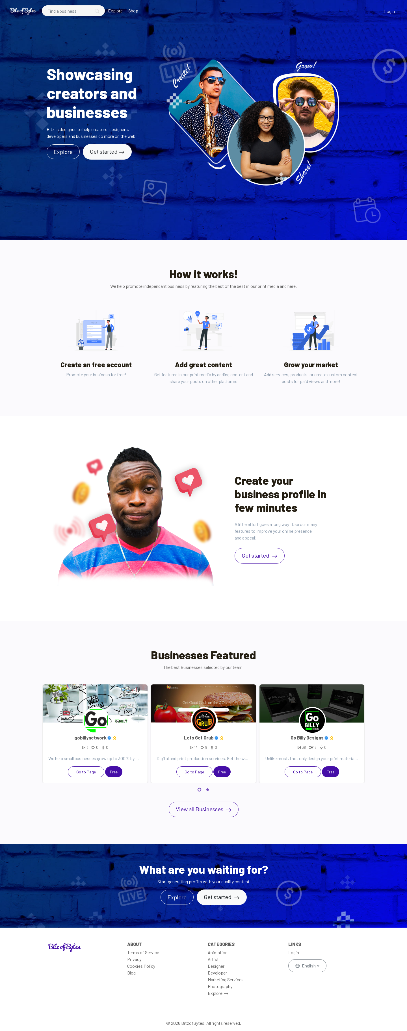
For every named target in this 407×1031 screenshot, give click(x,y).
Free (114, 771)
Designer (216, 966)
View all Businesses (200, 809)
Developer (217, 972)
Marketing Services (226, 979)
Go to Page (86, 771)
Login (389, 11)
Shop (133, 10)
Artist (213, 959)
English (306, 965)
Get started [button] (218, 896)
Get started (104, 151)
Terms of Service (143, 952)
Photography (220, 986)
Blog (131, 972)
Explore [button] (63, 151)
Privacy (134, 959)
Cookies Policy (141, 966)
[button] (199, 790)
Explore (115, 10)
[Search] (73, 10)
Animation (218, 952)
